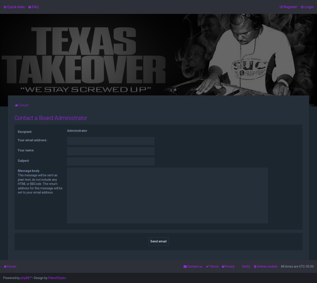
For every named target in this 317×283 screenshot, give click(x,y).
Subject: (23, 160)
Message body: (29, 171)
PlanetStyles (57, 278)
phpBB (25, 278)
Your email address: (32, 140)
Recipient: (25, 132)
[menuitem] (33, 7)
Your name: (26, 150)
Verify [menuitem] (246, 266)
